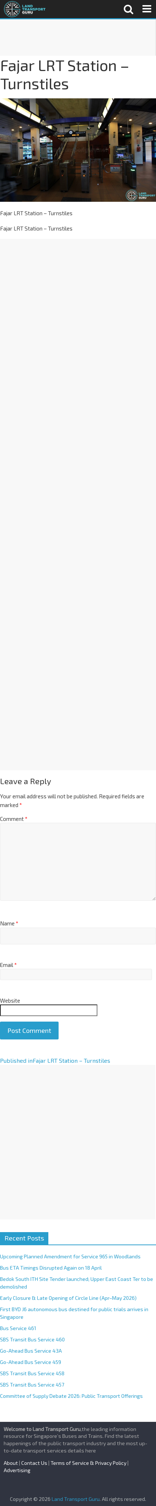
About (11, 1463)
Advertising (17, 1470)
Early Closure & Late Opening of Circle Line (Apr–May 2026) (68, 1298)
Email (8, 965)
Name (9, 923)
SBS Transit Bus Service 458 (32, 1373)
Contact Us (34, 1463)
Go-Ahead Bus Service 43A (31, 1351)
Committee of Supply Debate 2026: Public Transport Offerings (71, 1396)
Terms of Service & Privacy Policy (88, 1463)
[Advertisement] (77, 37)
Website (10, 1000)
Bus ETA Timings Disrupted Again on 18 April (51, 1268)
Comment (13, 818)
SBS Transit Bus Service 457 (32, 1384)
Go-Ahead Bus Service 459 (30, 1362)
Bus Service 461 (18, 1328)
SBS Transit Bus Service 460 (32, 1339)
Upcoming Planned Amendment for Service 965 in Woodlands (70, 1256)
